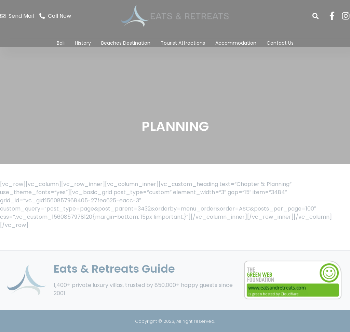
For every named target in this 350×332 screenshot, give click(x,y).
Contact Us (280, 43)
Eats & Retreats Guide (114, 268)
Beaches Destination (125, 43)
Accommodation (235, 43)
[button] (315, 15)
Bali (61, 43)
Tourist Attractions (183, 43)
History (83, 43)
